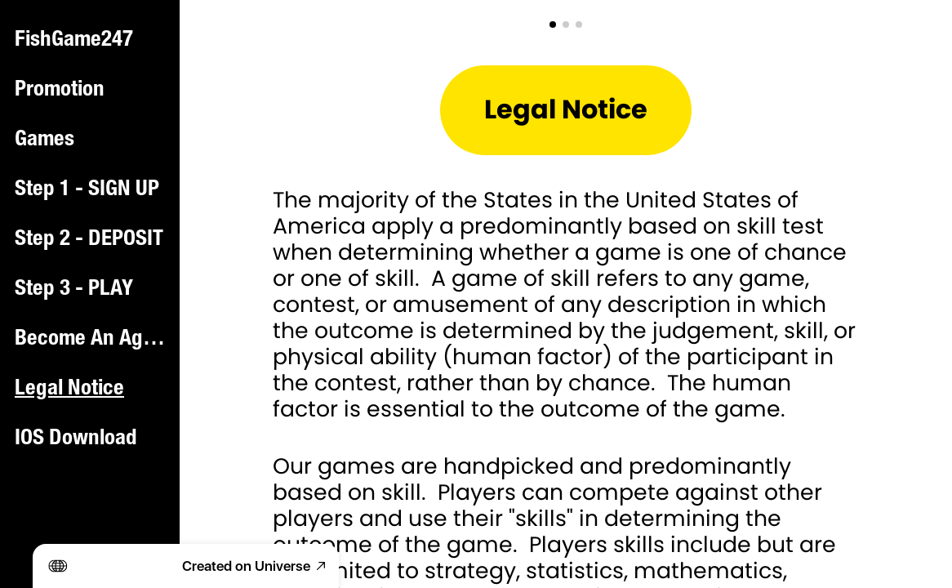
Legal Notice (69, 389)
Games (44, 140)
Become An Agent (91, 339)
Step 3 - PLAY (74, 289)
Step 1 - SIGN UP (87, 190)
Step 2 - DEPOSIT (89, 240)
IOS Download (76, 439)
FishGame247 (74, 40)
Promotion (60, 90)
